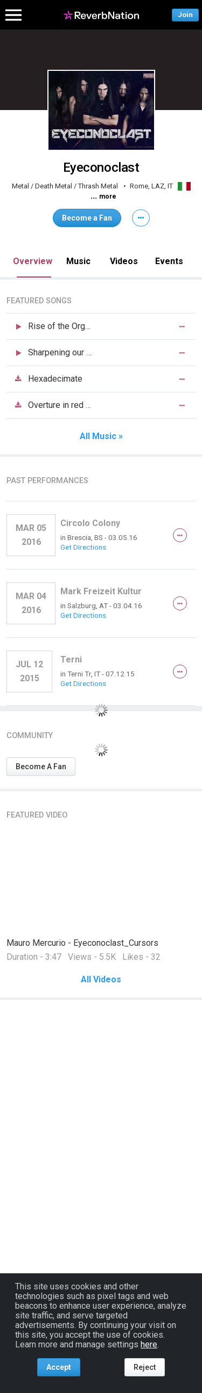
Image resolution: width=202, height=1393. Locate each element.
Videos (124, 261)
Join (185, 15)
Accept (58, 1367)
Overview (32, 261)
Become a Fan (87, 218)
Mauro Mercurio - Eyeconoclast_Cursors (82, 943)
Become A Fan (41, 766)
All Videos (101, 979)
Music (78, 261)
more (107, 196)
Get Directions (83, 547)
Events (169, 261)
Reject (145, 1367)
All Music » (101, 436)
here (149, 1344)
